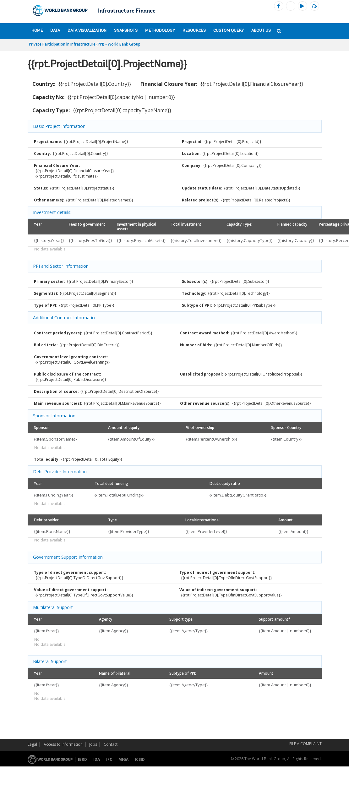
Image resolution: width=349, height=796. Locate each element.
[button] (279, 30)
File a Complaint (305, 743)
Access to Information (63, 744)
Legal (32, 744)
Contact (110, 744)
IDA (96, 759)
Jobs (93, 744)
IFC (109, 759)
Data (55, 31)
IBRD (82, 759)
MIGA (123, 759)
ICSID (140, 759)
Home (37, 31)
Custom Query (228, 31)
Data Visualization (87, 31)
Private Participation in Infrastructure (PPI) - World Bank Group (84, 44)
